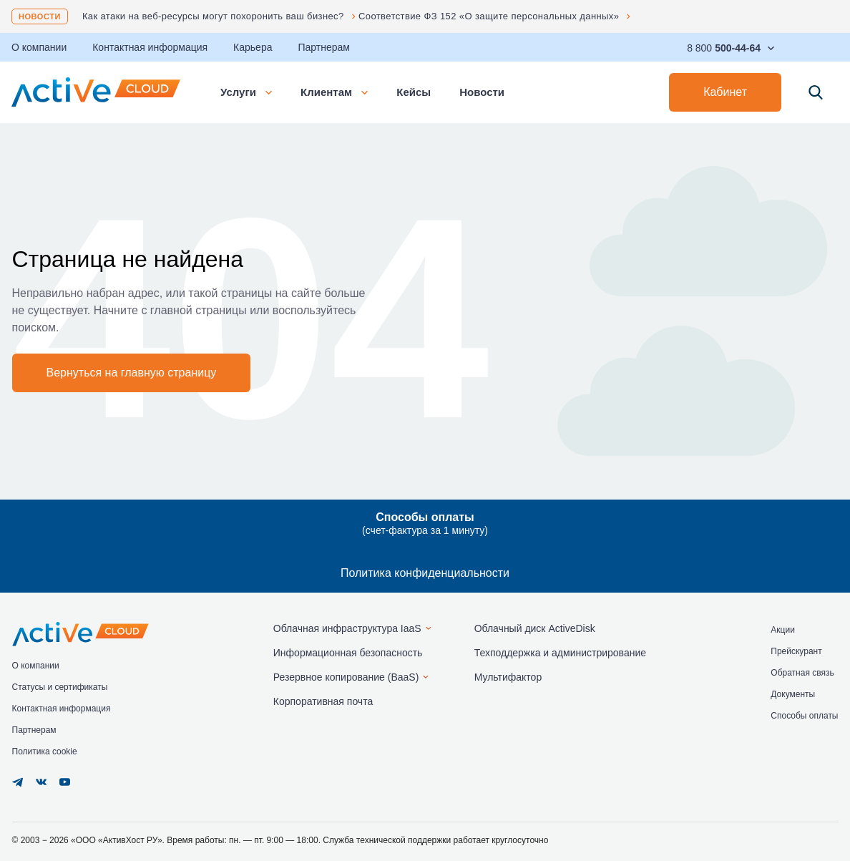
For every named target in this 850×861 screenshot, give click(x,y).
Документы (793, 694)
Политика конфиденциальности (425, 573)
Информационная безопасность (348, 652)
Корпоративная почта (323, 701)
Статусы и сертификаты (60, 687)
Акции (783, 630)
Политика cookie (44, 751)
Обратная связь (802, 673)
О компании (35, 666)
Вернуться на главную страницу (132, 372)
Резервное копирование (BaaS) (346, 677)
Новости (40, 16)
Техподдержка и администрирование (560, 652)
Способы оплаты (804, 716)
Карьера (252, 47)
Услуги (246, 92)
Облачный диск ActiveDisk (534, 628)
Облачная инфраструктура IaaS (347, 628)
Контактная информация (149, 47)
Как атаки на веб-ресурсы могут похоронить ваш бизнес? (213, 16)
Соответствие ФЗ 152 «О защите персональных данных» (488, 16)
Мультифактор (508, 677)
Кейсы (413, 92)
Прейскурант (796, 651)
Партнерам (323, 47)
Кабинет (725, 92)
